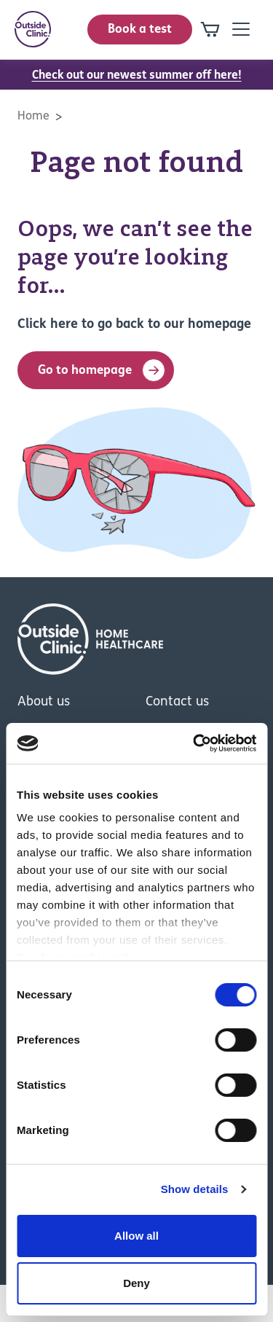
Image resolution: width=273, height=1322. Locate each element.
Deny (136, 1283)
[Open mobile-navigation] (241, 29)
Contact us (177, 702)
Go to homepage (101, 370)
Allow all (136, 1235)
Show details (195, 1189)
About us (43, 702)
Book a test (140, 29)
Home (33, 116)
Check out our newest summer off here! (137, 76)
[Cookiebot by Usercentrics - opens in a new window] (194, 743)
